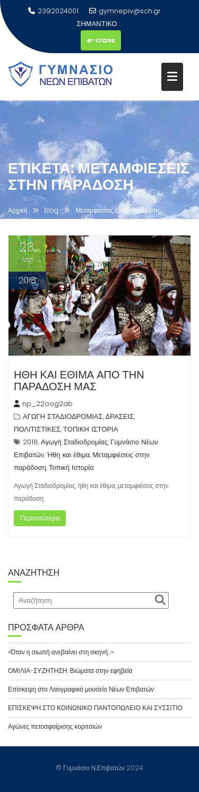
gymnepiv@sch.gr (125, 11)
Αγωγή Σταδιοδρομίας (74, 442)
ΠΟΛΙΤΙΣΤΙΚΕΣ (37, 429)
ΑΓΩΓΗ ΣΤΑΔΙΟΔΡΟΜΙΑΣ (63, 416)
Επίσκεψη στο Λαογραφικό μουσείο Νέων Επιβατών (81, 689)
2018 (30, 442)
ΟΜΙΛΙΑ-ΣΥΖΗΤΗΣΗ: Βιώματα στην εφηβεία (70, 670)
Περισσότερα (39, 518)
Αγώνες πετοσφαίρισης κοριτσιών (55, 726)
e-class (101, 40)
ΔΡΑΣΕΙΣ (120, 416)
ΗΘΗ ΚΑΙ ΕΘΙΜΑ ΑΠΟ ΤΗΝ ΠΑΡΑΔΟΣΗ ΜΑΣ (79, 380)
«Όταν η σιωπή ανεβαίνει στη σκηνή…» (61, 651)
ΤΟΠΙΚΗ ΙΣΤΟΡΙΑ (90, 429)
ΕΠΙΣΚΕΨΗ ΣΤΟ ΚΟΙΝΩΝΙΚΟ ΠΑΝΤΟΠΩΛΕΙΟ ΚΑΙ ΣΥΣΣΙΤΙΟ (95, 707)
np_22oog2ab (43, 404)
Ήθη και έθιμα (68, 455)
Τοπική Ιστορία (71, 467)
